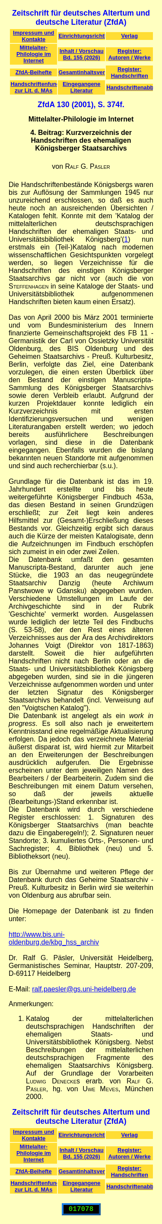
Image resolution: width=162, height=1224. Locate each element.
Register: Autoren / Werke (129, 54)
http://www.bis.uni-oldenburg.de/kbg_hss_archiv (54, 938)
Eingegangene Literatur (81, 87)
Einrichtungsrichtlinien (82, 36)
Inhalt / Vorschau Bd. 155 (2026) (82, 54)
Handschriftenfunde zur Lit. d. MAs (34, 87)
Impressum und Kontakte (33, 36)
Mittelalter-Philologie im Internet (33, 54)
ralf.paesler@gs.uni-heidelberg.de (84, 989)
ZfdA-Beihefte (34, 72)
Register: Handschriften (129, 72)
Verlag (129, 36)
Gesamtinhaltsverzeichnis (82, 72)
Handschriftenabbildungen (130, 87)
